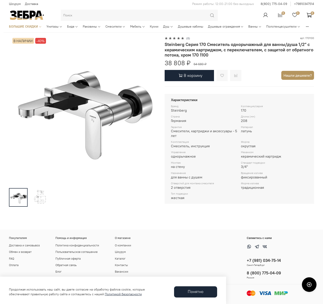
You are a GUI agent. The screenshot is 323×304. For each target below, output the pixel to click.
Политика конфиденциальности (77, 245)
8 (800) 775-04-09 (264, 273)
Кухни (154, 26)
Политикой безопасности (123, 294)
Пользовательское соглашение (76, 252)
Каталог (120, 258)
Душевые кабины (190, 26)
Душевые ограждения (226, 26)
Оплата (14, 265)
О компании (123, 245)
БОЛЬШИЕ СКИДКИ (25, 26)
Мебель (137, 26)
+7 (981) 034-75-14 (264, 260)
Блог (58, 271)
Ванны (255, 26)
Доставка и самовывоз (24, 245)
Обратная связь (66, 265)
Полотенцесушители (283, 26)
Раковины (92, 26)
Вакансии (121, 271)
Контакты (121, 265)
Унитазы (54, 26)
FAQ (11, 258)
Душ (168, 26)
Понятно (195, 291)
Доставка (31, 4)
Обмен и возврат (20, 252)
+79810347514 (304, 4)
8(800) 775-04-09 (274, 4)
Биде (72, 26)
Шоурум (15, 4)
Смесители (115, 26)
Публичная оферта (68, 258)
